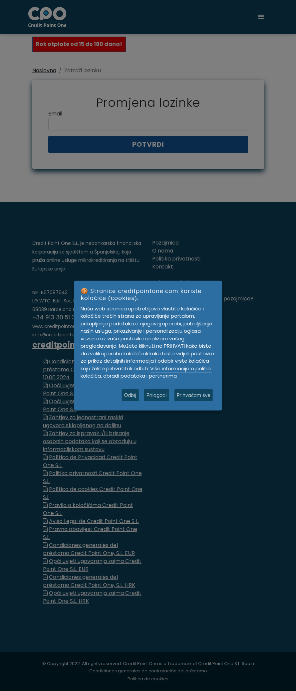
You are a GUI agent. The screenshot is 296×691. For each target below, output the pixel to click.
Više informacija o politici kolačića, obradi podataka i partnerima (146, 372)
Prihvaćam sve (193, 395)
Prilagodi (156, 395)
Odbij (130, 395)
